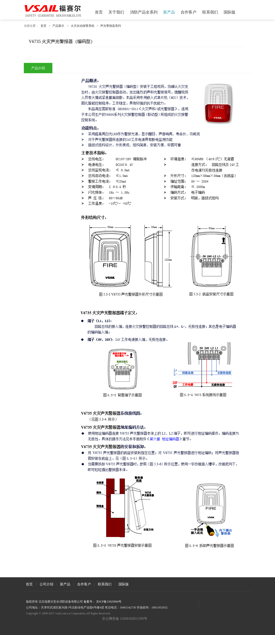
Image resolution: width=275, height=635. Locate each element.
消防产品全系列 (144, 12)
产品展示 (58, 26)
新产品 (169, 12)
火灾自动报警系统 (82, 26)
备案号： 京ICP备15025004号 (102, 601)
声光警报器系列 (110, 26)
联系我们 (210, 12)
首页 (99, 12)
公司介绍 (46, 584)
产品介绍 (38, 68)
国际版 (229, 12)
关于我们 (116, 12)
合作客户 (188, 12)
